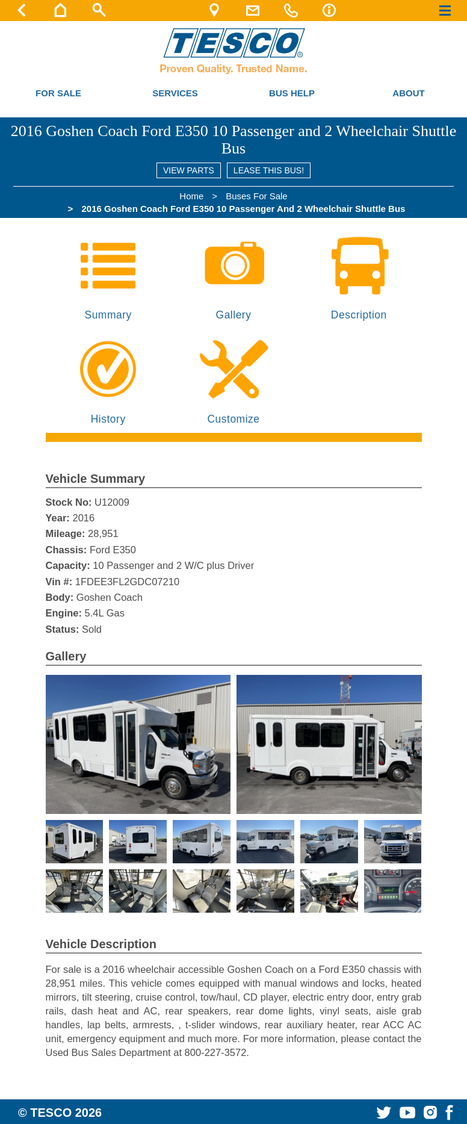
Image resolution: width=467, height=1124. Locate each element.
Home (191, 196)
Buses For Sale (257, 196)
